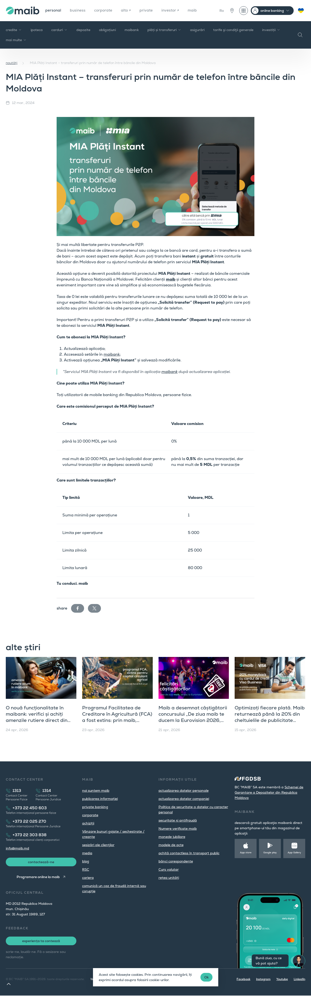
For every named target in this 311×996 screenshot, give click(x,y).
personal (53, 10)
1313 (17, 790)
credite (14, 30)
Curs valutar (169, 869)
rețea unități (169, 877)
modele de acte (171, 845)
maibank (132, 30)
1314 (46, 790)
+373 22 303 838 (29, 834)
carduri (59, 30)
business (78, 10)
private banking (95, 807)
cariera (88, 877)
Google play (270, 852)
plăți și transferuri (164, 30)
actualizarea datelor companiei (184, 799)
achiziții (88, 823)
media (87, 853)
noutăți (11, 63)
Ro (221, 10)
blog (85, 861)
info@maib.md (17, 848)
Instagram (263, 980)
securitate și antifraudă (178, 820)
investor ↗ (172, 10)
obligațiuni (107, 30)
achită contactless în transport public (189, 853)
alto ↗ (127, 10)
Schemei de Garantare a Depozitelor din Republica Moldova (269, 792)
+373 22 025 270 (29, 821)
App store (245, 852)
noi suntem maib (95, 790)
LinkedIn (299, 980)
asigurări (197, 30)
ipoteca (37, 30)
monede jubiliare (172, 837)
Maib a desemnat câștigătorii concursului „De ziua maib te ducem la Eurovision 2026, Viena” (193, 717)
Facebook (243, 980)
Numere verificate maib (178, 828)
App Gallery (294, 852)
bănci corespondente (176, 861)
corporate (104, 10)
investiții (271, 30)
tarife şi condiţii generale (233, 30)
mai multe (16, 40)
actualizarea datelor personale (184, 790)
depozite (83, 30)
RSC (85, 869)
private (147, 10)
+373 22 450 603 (30, 807)
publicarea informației (100, 799)
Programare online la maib (38, 877)
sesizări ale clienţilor (98, 845)
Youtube (282, 980)
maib (194, 10)
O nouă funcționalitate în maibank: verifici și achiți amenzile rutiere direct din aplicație (36, 717)
